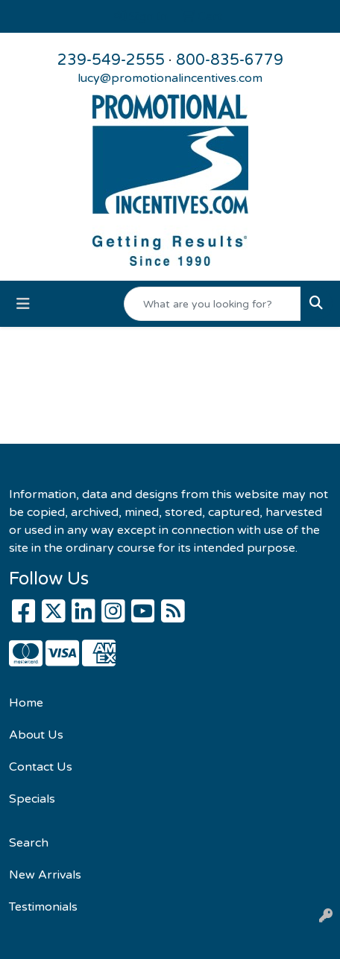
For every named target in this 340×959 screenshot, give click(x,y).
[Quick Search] (212, 304)
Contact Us (40, 766)
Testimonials (43, 906)
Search (28, 842)
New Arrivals (45, 874)
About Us (36, 734)
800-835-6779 (229, 60)
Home (26, 702)
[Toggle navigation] (23, 304)
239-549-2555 (111, 60)
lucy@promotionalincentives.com (170, 78)
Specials (32, 798)
